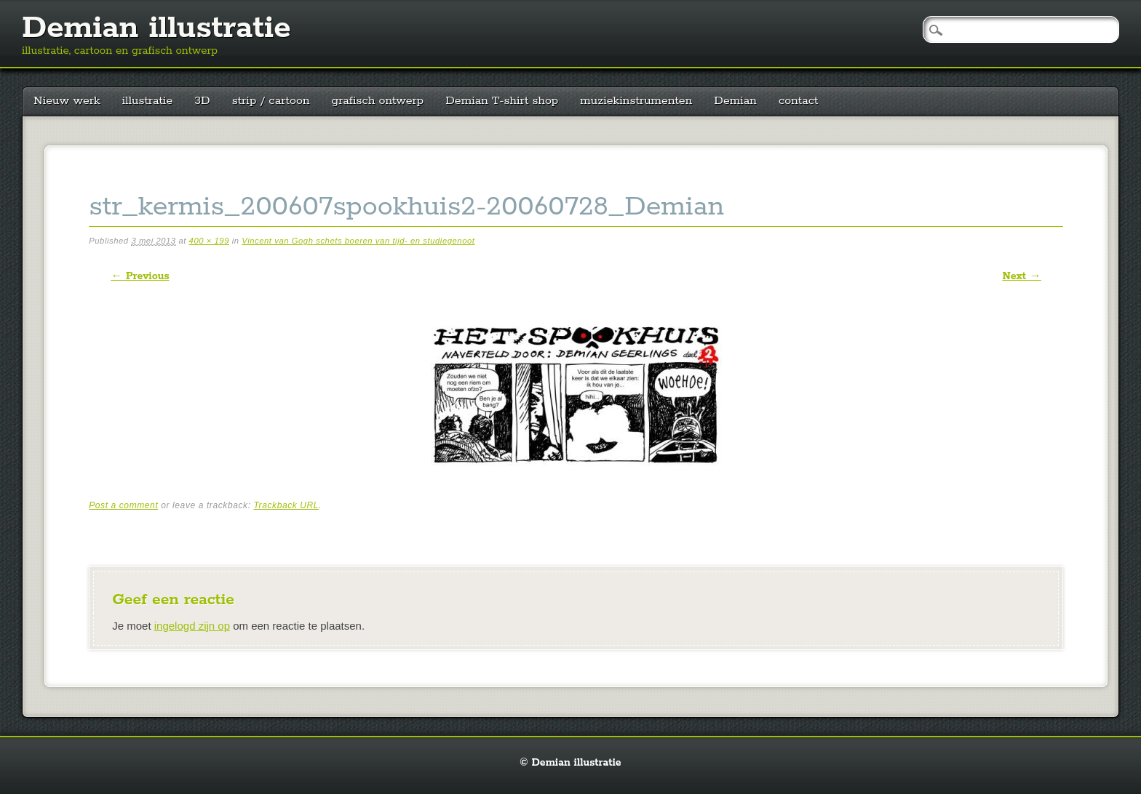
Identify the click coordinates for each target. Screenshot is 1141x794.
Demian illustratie (156, 28)
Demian (735, 100)
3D (202, 100)
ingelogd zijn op (192, 625)
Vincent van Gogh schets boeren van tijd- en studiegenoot (358, 240)
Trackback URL (286, 505)
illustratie (147, 100)
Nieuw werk (66, 100)
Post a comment (123, 505)
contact (799, 100)
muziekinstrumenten (636, 100)
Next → (1021, 276)
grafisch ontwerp (378, 100)
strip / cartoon (271, 100)
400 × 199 (209, 240)
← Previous (140, 276)
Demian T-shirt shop (501, 100)
